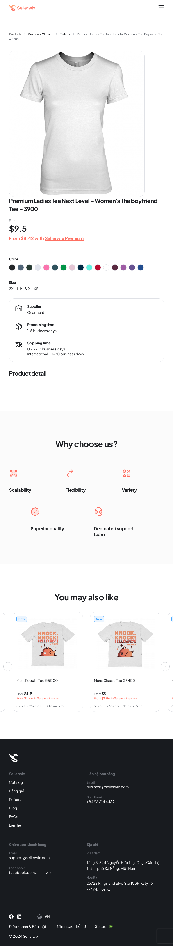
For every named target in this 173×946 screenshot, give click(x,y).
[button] (161, 8)
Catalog (16, 782)
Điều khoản (18, 926)
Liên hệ (15, 825)
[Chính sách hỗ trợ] (75, 926)
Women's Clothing (40, 34)
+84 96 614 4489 (100, 801)
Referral (15, 799)
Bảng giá (16, 790)
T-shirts (65, 34)
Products (15, 34)
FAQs (13, 816)
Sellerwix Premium (64, 238)
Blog (13, 808)
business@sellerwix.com (107, 786)
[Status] (106, 926)
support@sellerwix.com (29, 857)
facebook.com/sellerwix (30, 872)
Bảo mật (39, 926)
